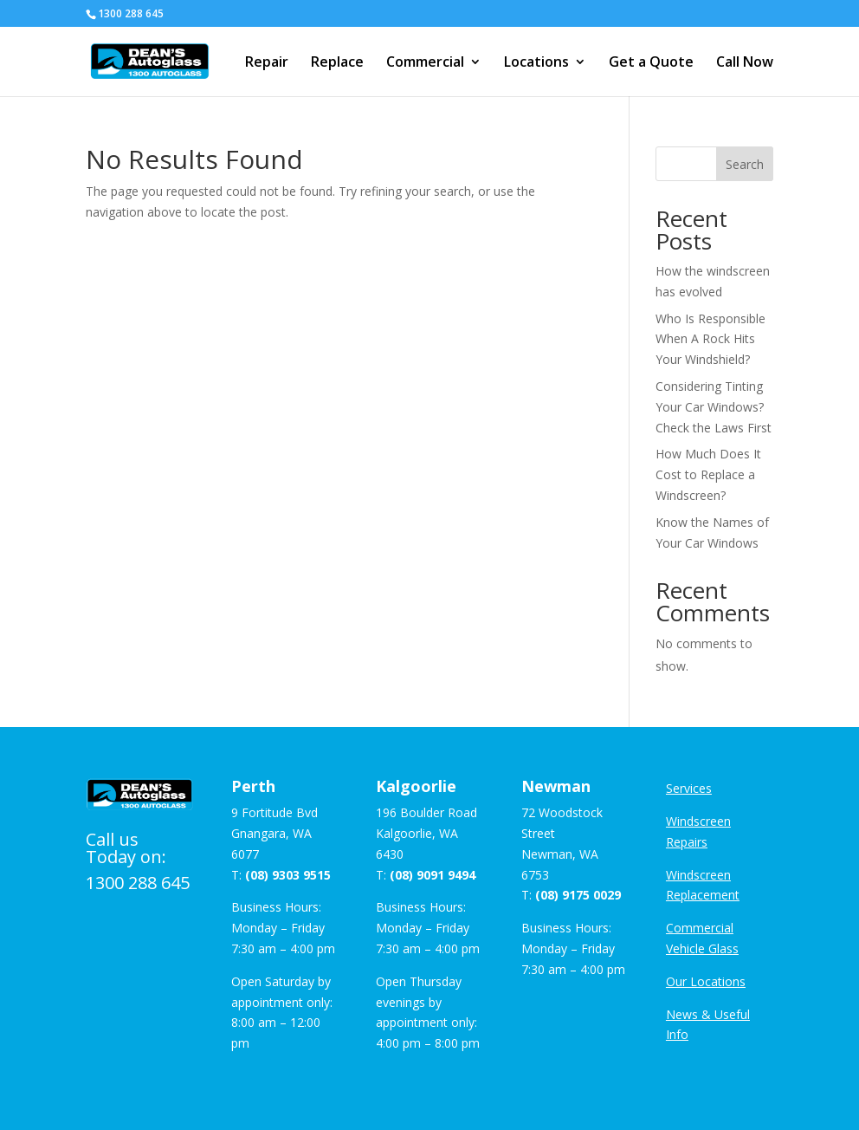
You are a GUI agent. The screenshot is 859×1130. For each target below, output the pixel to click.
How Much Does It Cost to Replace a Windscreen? (708, 474)
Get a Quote (651, 63)
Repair (266, 63)
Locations (536, 63)
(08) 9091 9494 (432, 875)
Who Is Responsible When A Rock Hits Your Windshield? (710, 339)
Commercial (425, 63)
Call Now (744, 63)
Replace (337, 63)
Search (745, 164)
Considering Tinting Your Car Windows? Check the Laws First (714, 407)
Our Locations (706, 981)
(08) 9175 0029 (578, 894)
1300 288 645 (138, 882)
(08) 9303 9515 (288, 875)
